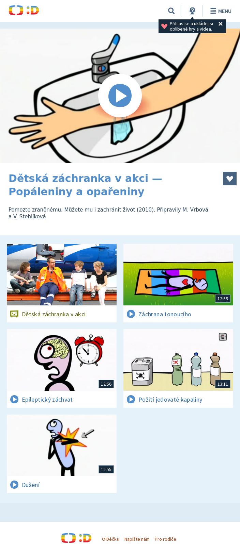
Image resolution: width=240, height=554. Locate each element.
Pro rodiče (165, 539)
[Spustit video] (120, 96)
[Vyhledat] (171, 11)
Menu (219, 11)
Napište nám (137, 539)
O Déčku (110, 539)
